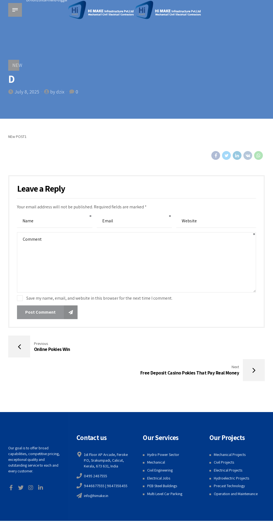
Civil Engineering (160, 447)
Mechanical (156, 439)
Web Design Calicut (183, 506)
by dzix (57, 92)
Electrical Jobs (158, 455)
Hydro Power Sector (163, 431)
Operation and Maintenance (236, 471)
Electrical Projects (228, 447)
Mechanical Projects (230, 431)
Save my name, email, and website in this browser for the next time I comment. (99, 298)
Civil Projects (224, 439)
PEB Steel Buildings (162, 463)
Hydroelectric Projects (231, 455)
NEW (17, 65)
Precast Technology (229, 463)
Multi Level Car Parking (164, 471)
